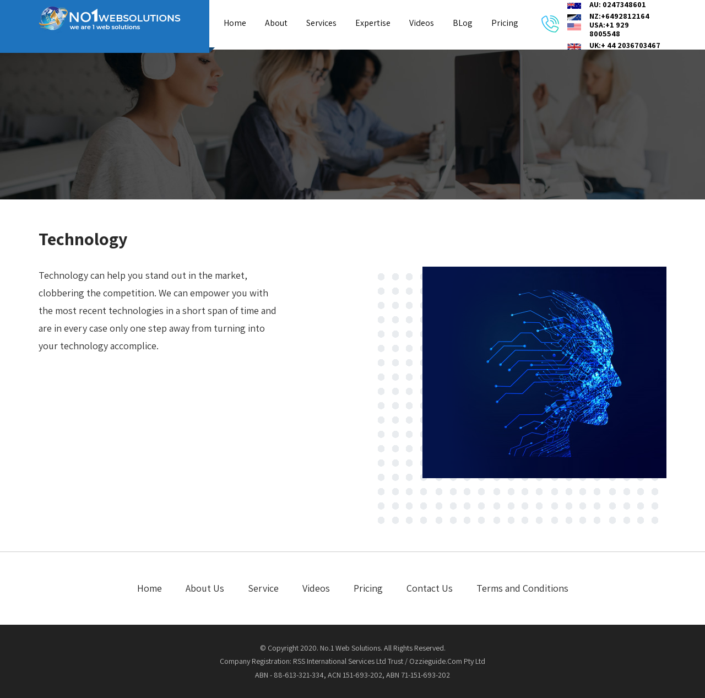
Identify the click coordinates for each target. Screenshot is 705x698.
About (276, 23)
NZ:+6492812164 (619, 16)
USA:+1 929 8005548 (609, 29)
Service (263, 588)
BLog (463, 23)
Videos (421, 23)
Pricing (504, 23)
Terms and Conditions (522, 588)
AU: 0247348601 (617, 4)
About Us (205, 588)
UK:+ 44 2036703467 (624, 45)
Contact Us (429, 588)
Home (235, 23)
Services (321, 23)
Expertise (373, 23)
